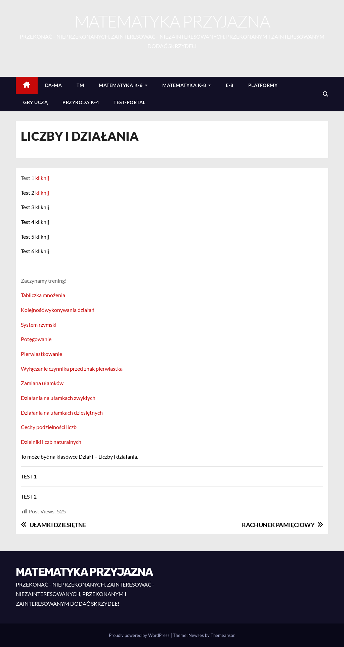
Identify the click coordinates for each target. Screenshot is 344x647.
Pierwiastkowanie (41, 354)
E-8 (229, 85)
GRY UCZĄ (35, 102)
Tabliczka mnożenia (43, 295)
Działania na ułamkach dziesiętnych (62, 412)
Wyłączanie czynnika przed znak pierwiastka (72, 368)
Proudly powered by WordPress (140, 635)
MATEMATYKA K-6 (123, 85)
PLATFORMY (263, 85)
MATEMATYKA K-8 (186, 85)
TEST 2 (29, 496)
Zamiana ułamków (42, 383)
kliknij (42, 178)
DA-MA (53, 85)
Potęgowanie (36, 339)
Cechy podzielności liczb (49, 427)
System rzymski (38, 324)
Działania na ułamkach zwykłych (58, 398)
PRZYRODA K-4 (80, 102)
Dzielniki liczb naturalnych (51, 441)
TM (80, 85)
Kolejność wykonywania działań (57, 310)
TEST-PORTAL (129, 102)
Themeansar (222, 635)
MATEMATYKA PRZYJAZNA (172, 21)
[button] (325, 94)
